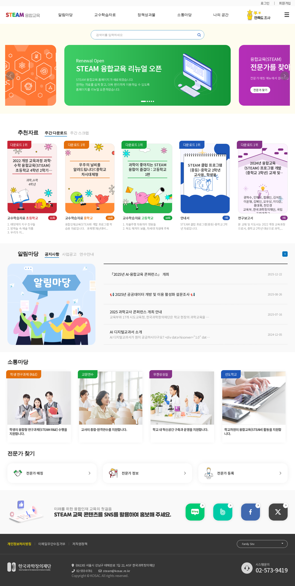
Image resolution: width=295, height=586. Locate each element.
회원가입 (285, 3)
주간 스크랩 (79, 133)
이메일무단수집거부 (51, 543)
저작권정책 (79, 543)
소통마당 (184, 15)
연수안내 (86, 254)
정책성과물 (146, 15)
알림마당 (65, 15)
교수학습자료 (105, 15)
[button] (10, 76)
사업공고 (69, 254)
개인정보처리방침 (19, 543)
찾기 (199, 35)
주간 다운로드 (56, 133)
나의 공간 (221, 15)
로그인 (265, 3)
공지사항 (52, 254)
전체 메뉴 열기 (287, 15)
